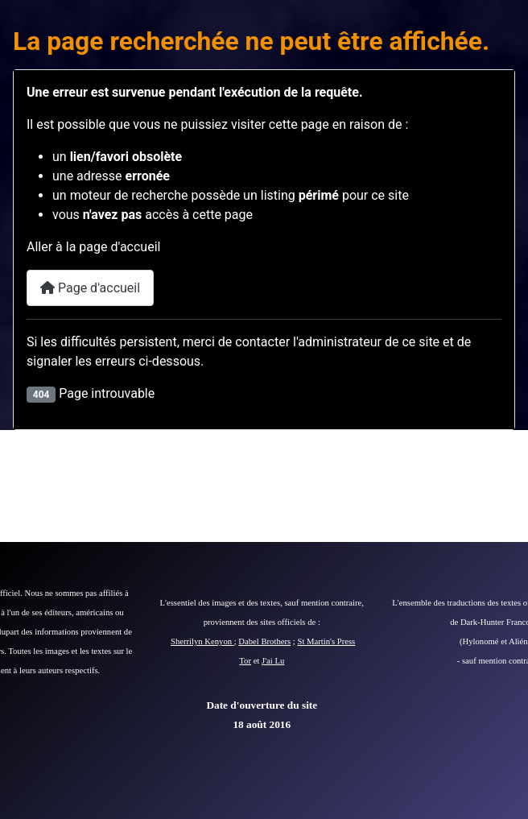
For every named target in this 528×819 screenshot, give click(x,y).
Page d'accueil (90, 288)
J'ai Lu (273, 660)
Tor (245, 660)
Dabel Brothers (264, 641)
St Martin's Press (326, 641)
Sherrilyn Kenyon (202, 641)
